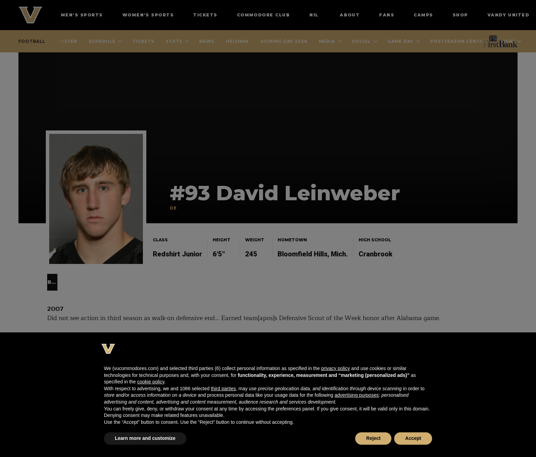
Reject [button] (373, 438)
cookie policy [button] (150, 381)
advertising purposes (357, 395)
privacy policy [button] (335, 368)
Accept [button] (413, 438)
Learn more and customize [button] (145, 438)
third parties (223, 388)
